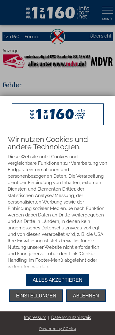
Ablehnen (86, 295)
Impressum (35, 317)
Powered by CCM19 (57, 328)
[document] (57, 203)
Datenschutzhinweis (71, 317)
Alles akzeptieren (57, 280)
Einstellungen (36, 295)
